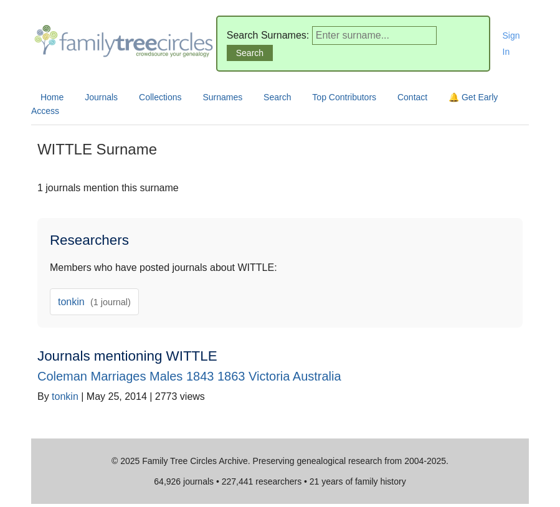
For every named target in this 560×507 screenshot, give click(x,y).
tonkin (94, 301)
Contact (412, 97)
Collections (160, 97)
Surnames (222, 97)
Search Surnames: (268, 35)
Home (52, 97)
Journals (101, 97)
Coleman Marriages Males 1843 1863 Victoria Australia (189, 376)
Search (277, 97)
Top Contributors (344, 97)
